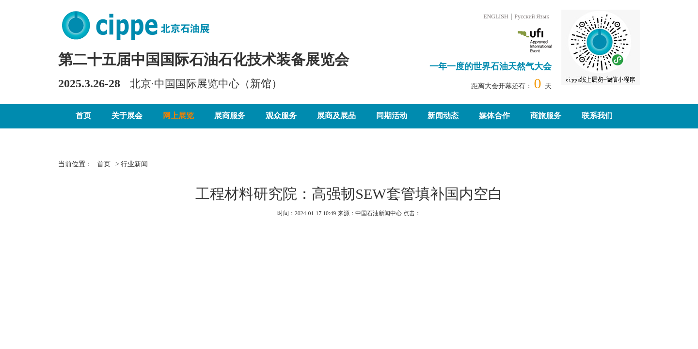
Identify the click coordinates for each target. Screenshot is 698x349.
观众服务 (281, 115)
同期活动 (391, 115)
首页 (83, 115)
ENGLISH (495, 16)
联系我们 (597, 115)
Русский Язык (531, 16)
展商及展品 (336, 115)
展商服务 (229, 115)
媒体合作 (494, 115)
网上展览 (178, 115)
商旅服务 (545, 115)
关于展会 (127, 115)
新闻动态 (443, 115)
